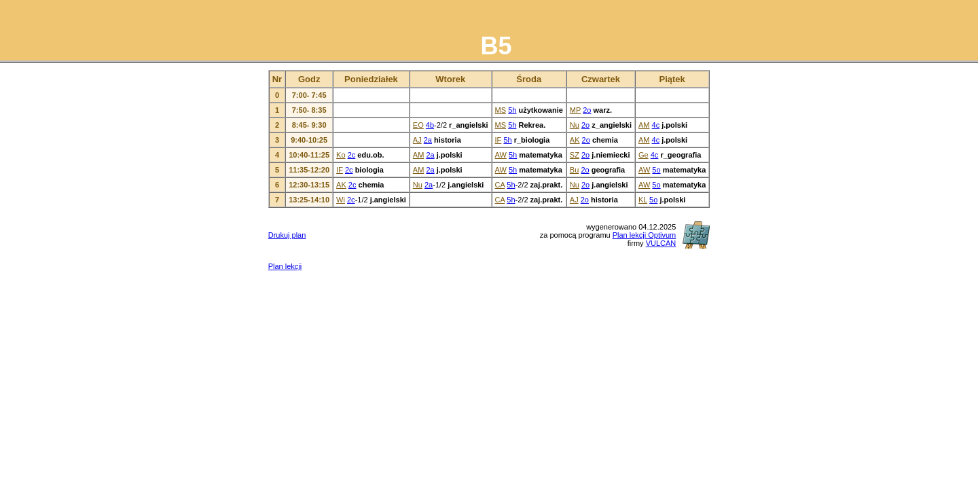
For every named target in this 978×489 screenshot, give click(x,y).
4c (656, 125)
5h (512, 110)
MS (501, 110)
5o (656, 170)
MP (575, 110)
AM (644, 125)
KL (642, 200)
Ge (643, 155)
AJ (417, 140)
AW (501, 155)
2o (587, 110)
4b (430, 125)
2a (428, 140)
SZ (574, 155)
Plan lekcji (285, 266)
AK (575, 140)
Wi (340, 200)
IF (498, 140)
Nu (574, 125)
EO (418, 125)
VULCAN (661, 243)
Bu (574, 170)
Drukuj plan (287, 235)
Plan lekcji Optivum (644, 235)
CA (500, 185)
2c (352, 155)
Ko (340, 155)
